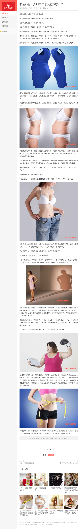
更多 (51, 449)
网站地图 (50, 525)
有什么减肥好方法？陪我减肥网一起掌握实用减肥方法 (26, 509)
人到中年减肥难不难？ (27, 463)
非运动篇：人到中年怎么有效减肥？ (41, 4)
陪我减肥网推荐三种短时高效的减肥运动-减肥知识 (71, 486)
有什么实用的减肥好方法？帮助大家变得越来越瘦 (41, 509)
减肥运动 (5, 22)
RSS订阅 (3, 31)
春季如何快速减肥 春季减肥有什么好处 (71, 508)
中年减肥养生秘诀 (56, 484)
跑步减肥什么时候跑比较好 (56, 508)
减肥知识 (5, 26)
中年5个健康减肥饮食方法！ (69, 463)
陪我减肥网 (8, 5)
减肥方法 (5, 13)
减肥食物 (5, 17)
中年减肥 (50, 455)
